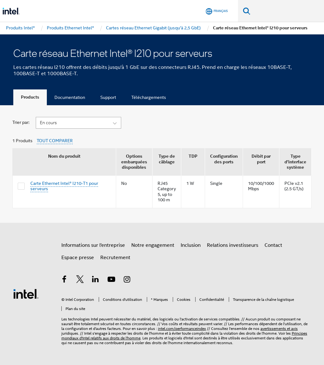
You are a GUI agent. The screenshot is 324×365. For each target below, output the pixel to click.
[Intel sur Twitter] (80, 280)
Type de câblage (167, 159)
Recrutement (115, 257)
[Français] (216, 11)
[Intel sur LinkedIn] (95, 280)
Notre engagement (152, 245)
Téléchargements (148, 97)
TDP (193, 156)
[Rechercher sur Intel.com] (287, 11)
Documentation (69, 97)
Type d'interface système (295, 161)
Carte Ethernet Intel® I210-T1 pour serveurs (64, 186)
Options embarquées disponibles (134, 161)
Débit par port (261, 159)
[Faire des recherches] (246, 11)
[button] (78, 122)
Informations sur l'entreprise (93, 245)
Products (30, 97)
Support (108, 97)
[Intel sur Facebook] (64, 280)
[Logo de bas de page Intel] (26, 293)
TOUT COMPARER (55, 140)
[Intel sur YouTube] (111, 280)
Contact (273, 245)
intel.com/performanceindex (182, 328)
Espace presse (77, 257)
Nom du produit (64, 156)
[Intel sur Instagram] (127, 280)
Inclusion (191, 245)
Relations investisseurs (232, 245)
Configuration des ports (224, 159)
